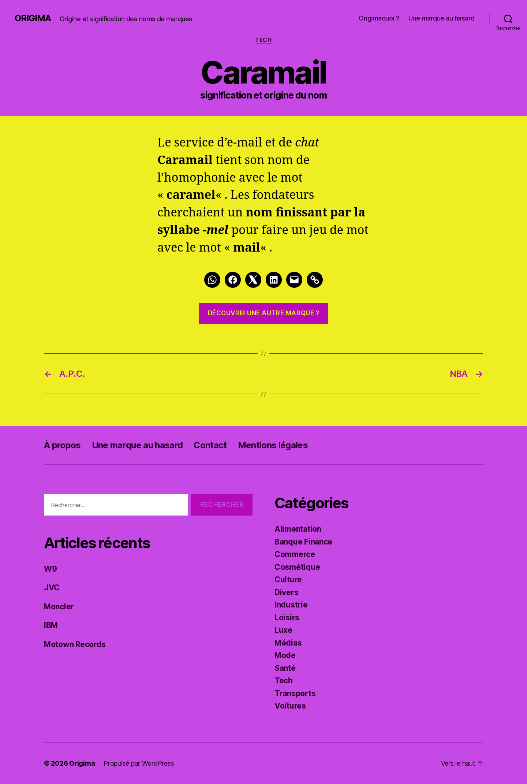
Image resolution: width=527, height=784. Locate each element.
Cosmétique (297, 567)
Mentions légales (273, 445)
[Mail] (294, 280)
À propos (62, 445)
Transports (294, 693)
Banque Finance (303, 541)
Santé (285, 668)
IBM (51, 625)
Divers (286, 592)
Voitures (290, 705)
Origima (33, 18)
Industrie (291, 604)
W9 (50, 568)
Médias (288, 642)
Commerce (294, 554)
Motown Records (75, 644)
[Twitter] (253, 280)
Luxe (283, 630)
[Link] (315, 280)
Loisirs (286, 617)
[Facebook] (233, 280)
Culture (288, 579)
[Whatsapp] (212, 280)
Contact (210, 445)
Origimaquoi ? (379, 18)
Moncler (59, 606)
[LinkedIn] (274, 280)
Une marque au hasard (441, 18)
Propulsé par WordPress (139, 763)
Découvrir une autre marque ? (263, 313)
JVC (52, 587)
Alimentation (297, 529)
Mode (285, 655)
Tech (263, 40)
